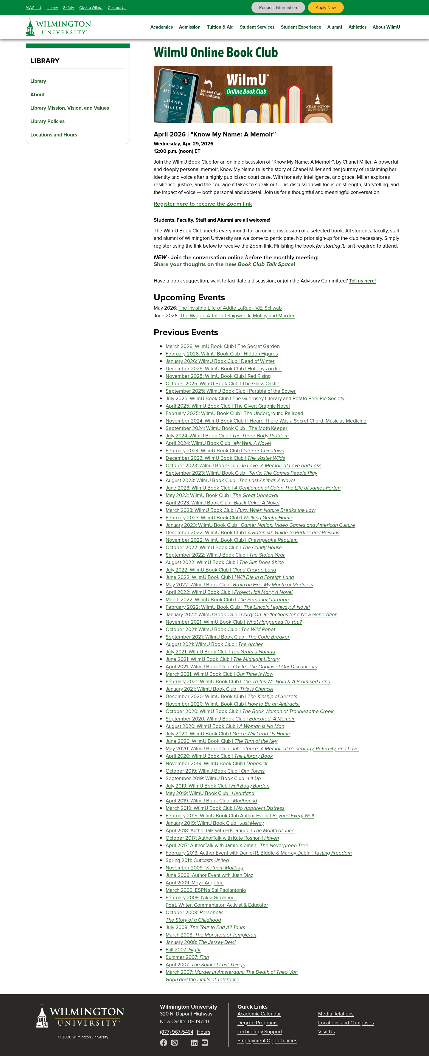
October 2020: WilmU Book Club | (250, 711)
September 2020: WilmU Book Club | (230, 719)
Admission (189, 26)
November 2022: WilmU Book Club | (232, 540)
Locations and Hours (53, 135)
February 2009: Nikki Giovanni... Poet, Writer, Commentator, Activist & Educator (217, 901)
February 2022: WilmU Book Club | (238, 607)
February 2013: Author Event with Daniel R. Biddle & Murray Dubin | (259, 853)
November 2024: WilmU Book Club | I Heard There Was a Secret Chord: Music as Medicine (266, 421)
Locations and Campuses (346, 1023)
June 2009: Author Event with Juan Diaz (209, 875)
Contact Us (117, 7)
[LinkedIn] (195, 1043)
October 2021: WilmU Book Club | (220, 629)
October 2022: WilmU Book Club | (224, 547)
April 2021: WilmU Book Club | (241, 666)
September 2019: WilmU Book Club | (213, 778)
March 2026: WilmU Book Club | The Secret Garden (223, 346)
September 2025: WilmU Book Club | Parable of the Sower (231, 391)
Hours (203, 1032)
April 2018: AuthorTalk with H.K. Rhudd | (230, 830)
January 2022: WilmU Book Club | (252, 614)
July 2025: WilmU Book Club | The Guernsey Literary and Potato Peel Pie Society (255, 398)
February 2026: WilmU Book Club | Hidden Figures (222, 354)
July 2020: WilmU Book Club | (228, 733)
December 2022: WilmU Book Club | (252, 532)
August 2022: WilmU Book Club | (225, 562)
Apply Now (326, 7)
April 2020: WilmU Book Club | (219, 756)
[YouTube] (205, 1043)
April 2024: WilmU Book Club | (218, 443)
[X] (185, 1043)
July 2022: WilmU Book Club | (221, 570)
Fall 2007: (183, 949)
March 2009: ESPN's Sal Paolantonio (206, 890)
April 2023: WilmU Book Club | (222, 503)
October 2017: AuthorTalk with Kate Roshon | (222, 838)
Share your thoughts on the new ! (224, 264)
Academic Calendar (259, 1014)
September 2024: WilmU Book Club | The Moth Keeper (226, 428)
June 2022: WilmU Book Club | (230, 577)
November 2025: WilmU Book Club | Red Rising (218, 376)
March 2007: (232, 975)
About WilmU (386, 26)
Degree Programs (257, 1023)
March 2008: (211, 935)
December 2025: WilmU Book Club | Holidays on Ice (224, 368)
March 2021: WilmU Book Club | (219, 674)
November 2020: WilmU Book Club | (233, 704)
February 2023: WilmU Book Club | (229, 517)
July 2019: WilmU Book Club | (217, 786)
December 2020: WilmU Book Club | (231, 696)
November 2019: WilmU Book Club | (217, 763)
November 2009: (204, 868)
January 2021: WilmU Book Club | (219, 689)
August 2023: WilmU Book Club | (230, 480)
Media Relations (336, 1014)
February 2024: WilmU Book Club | (225, 450)
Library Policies (47, 121)
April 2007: (205, 964)
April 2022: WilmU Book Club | (229, 592)
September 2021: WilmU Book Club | (228, 637)
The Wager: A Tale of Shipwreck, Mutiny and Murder (237, 315)
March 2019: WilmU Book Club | (225, 808)
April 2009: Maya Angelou (194, 882)
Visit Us (326, 1031)
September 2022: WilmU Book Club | (225, 555)
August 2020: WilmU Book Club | (225, 726)
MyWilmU (33, 7)
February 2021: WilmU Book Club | (248, 681)
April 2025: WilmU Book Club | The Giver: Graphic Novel (228, 406)
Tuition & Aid (220, 26)
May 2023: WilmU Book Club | (222, 495)
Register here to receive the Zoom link (203, 203)
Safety (68, 7)
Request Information (278, 7)
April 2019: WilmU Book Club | (211, 801)
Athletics (357, 26)
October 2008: (194, 916)
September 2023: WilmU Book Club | (241, 473)
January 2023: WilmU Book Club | (260, 525)
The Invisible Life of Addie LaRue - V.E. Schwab (230, 308)
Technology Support (259, 1031)
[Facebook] (164, 1043)
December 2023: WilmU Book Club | (225, 458)
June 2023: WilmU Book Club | (253, 488)
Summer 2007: (187, 957)
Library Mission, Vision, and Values (69, 108)
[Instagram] (175, 1043)
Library (52, 7)
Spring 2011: (197, 860)
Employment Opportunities (267, 1040)
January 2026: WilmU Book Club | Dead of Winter (220, 361)
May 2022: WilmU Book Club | (239, 584)
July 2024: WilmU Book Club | (227, 436)
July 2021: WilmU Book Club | (220, 652)
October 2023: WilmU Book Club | (243, 465)
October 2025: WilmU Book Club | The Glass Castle (222, 383)
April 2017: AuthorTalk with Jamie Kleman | (237, 845)
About (37, 94)
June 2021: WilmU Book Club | (222, 659)
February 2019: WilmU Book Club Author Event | (240, 815)
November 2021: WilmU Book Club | (234, 622)
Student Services (257, 26)
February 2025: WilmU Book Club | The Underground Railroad (234, 413)
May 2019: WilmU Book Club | (210, 793)
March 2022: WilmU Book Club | (227, 599)
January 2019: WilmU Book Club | (215, 823)
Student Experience (301, 26)
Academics (161, 26)
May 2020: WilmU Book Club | (262, 748)
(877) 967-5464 (176, 1032)
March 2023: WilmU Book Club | (240, 510)
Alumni (334, 26)
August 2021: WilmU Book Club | (214, 644)
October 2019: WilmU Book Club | (215, 771)
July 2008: (205, 927)
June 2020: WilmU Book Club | (221, 741)
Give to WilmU (90, 7)
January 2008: (201, 942)
